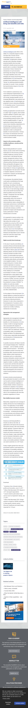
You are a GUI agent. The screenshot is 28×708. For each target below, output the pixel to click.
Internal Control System (10, 541)
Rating (5, 522)
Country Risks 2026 (8, 587)
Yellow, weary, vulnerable (10, 584)
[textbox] (18, 7)
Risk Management (16, 546)
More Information (13, 647)
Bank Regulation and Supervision (12, 530)
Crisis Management (8, 538)
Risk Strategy (13, 528)
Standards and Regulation (10, 543)
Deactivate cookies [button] (8, 703)
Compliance (6, 525)
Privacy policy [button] (6, 698)
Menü (7, 7)
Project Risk (7, 546)
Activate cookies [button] (20, 703)
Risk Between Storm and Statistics (12, 582)
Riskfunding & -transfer (17, 525)
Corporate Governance (14, 522)
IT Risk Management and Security (11, 535)
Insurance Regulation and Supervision (13, 533)
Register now (13, 669)
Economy (6, 528)
